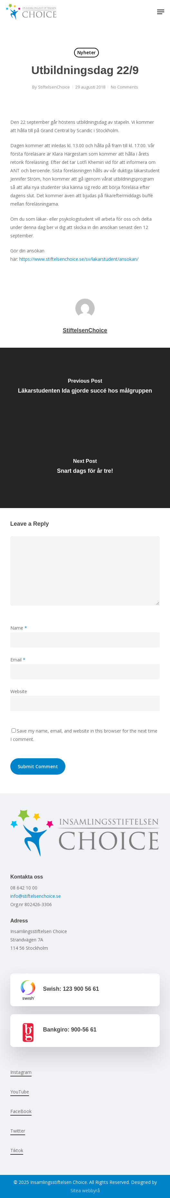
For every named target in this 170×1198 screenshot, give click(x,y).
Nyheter (86, 52)
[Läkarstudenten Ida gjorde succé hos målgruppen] (85, 388)
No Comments (124, 87)
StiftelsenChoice (54, 87)
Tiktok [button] (16, 1150)
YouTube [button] (19, 1092)
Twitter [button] (17, 1131)
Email (17, 660)
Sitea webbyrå (85, 1190)
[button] (160, 12)
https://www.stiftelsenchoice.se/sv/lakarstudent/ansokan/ (78, 259)
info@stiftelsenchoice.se (35, 896)
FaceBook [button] (21, 1111)
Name (18, 628)
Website (18, 691)
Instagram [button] (21, 1072)
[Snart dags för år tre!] (85, 468)
